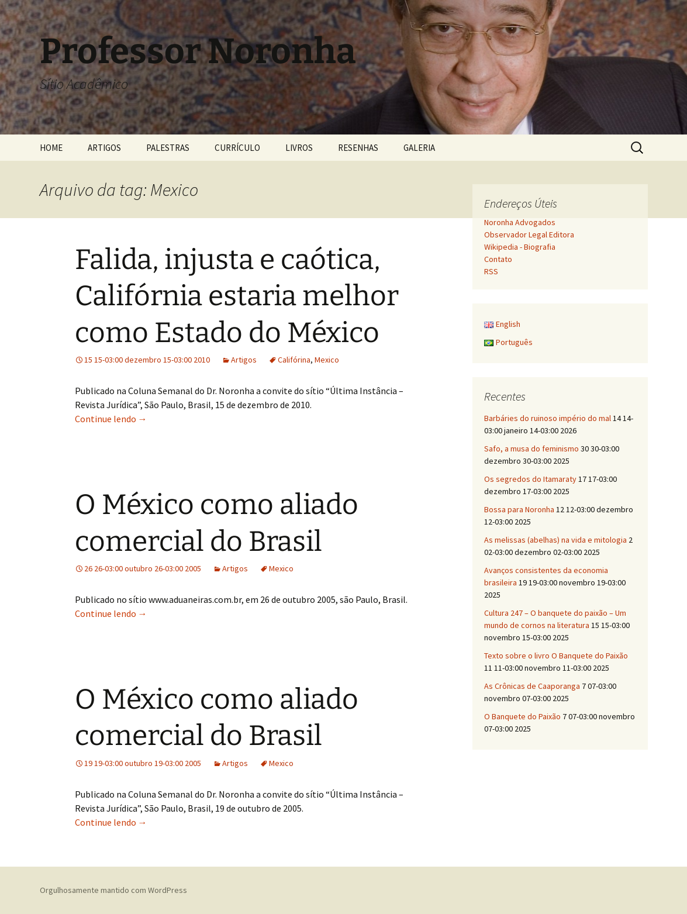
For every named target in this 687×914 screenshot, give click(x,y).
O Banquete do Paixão (522, 716)
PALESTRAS (167, 147)
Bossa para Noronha (519, 509)
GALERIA (419, 147)
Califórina (294, 359)
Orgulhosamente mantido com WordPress (113, 890)
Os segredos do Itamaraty (530, 479)
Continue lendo (111, 419)
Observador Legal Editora (529, 234)
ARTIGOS (104, 147)
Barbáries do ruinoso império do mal (547, 418)
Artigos (244, 359)
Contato (498, 259)
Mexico (327, 359)
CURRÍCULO (237, 147)
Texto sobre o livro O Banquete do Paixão (556, 655)
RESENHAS (358, 147)
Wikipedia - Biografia (519, 247)
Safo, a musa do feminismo (531, 448)
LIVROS (299, 147)
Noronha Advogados (519, 222)
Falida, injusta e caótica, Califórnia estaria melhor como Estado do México (237, 296)
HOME (51, 147)
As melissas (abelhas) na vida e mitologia (555, 539)
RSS (491, 271)
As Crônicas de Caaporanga (532, 686)
